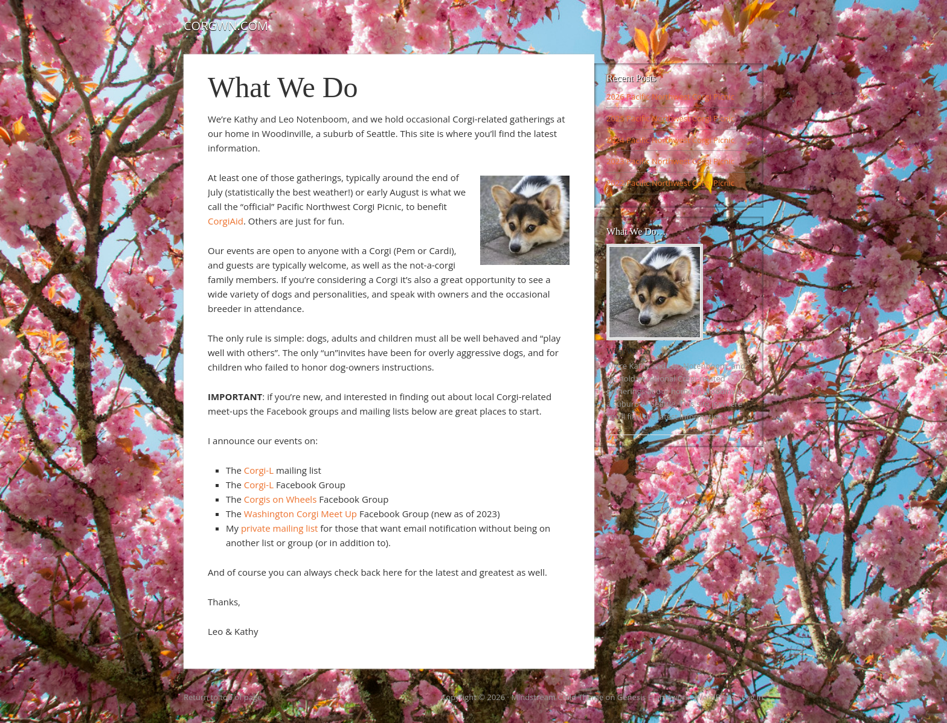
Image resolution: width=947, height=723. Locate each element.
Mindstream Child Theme (557, 697)
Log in (752, 697)
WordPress (716, 697)
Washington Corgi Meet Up (300, 514)
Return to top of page (223, 697)
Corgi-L (259, 470)
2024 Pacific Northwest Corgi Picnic (670, 140)
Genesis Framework (653, 697)
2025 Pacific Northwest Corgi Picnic (670, 118)
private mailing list (279, 528)
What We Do (628, 351)
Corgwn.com (226, 26)
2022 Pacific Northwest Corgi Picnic (670, 182)
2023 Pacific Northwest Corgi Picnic (670, 161)
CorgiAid (225, 221)
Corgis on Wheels (280, 499)
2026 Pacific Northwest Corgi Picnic (670, 96)
